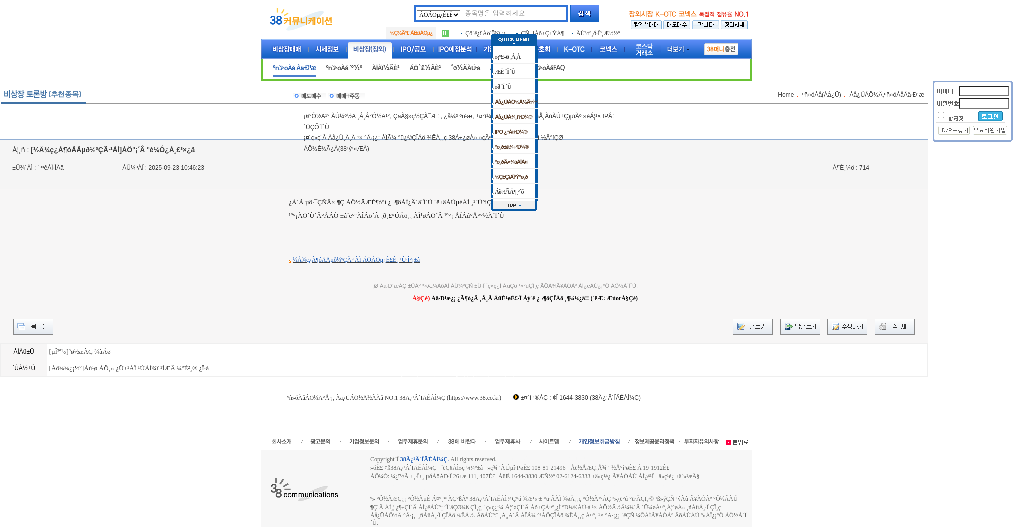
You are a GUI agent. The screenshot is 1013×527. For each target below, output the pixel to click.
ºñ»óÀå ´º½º (344, 68)
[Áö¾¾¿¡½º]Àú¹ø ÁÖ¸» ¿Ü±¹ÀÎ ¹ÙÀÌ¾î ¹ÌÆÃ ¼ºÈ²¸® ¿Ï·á (129, 368)
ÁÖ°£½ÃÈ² (425, 68)
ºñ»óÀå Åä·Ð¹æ (294, 68)
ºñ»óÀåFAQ (548, 68)
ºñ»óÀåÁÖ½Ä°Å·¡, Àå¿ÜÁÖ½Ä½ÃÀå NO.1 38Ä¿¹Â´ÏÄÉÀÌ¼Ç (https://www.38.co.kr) (394, 398)
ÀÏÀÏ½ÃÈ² (385, 68)
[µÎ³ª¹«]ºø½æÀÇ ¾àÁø (79, 352)
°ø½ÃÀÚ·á (465, 68)
